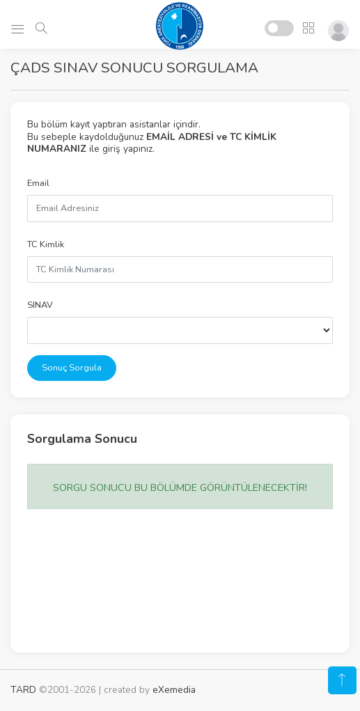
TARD (23, 689)
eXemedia (174, 689)
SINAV (40, 305)
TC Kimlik (45, 244)
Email (38, 183)
